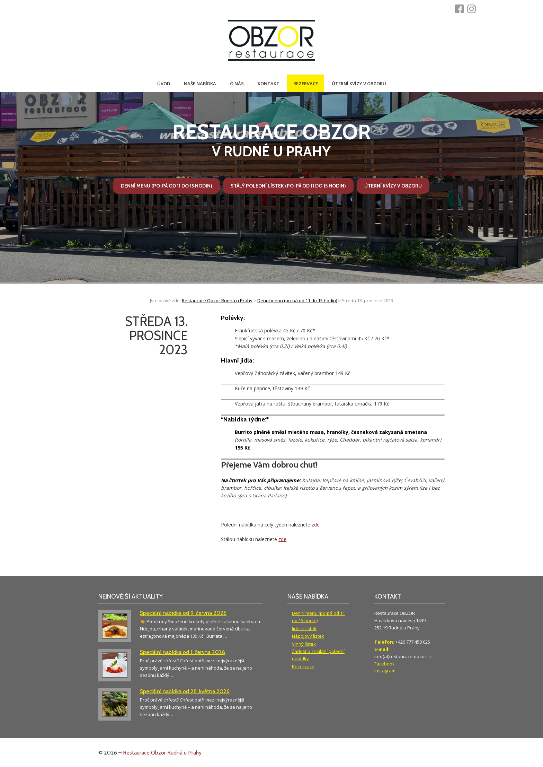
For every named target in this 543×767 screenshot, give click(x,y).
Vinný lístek (304, 644)
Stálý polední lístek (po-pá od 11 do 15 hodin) (288, 186)
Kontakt (268, 83)
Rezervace (305, 83)
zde (316, 524)
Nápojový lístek (308, 636)
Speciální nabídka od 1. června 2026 (182, 652)
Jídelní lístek (304, 628)
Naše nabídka (200, 83)
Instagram (384, 671)
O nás (237, 83)
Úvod (163, 83)
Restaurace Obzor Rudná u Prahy (162, 752)
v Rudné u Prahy (272, 140)
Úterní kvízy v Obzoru (359, 83)
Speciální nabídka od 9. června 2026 (183, 613)
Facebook (384, 664)
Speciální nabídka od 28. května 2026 (185, 691)
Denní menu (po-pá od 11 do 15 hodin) (166, 186)
